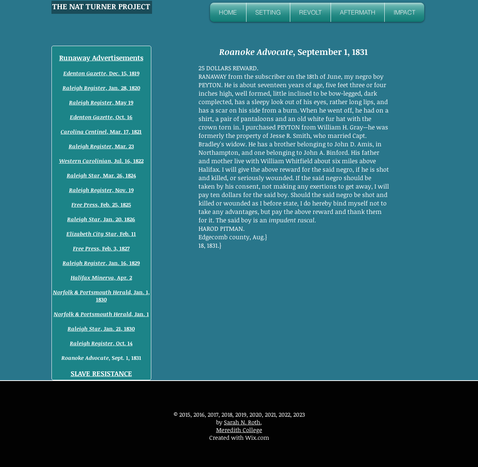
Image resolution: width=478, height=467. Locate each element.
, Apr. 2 (101, 277)
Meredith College (239, 430)
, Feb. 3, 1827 (101, 248)
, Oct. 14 (101, 343)
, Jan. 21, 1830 (101, 328)
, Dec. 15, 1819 (101, 73)
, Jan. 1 (101, 314)
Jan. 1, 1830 (101, 295)
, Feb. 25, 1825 (101, 204)
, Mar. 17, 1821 (101, 131)
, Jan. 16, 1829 (101, 263)
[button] (268, 12)
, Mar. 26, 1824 (101, 175)
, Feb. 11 (101, 233)
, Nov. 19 (101, 190)
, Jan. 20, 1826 (101, 219)
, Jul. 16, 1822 (101, 160)
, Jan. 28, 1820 (101, 87)
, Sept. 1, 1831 (101, 357)
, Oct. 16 (101, 117)
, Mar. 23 (101, 146)
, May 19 (101, 102)
